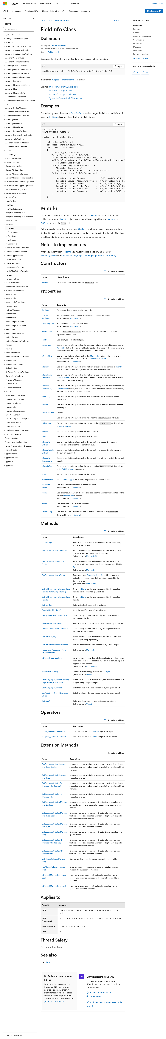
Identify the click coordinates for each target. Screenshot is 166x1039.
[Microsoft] (5, 3)
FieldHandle (47, 331)
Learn (43, 20)
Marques (44, 1037)
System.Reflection (59, 45)
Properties (137, 43)
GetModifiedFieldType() (51, 610)
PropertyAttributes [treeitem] (13, 403)
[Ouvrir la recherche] (148, 3)
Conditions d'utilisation (12, 1037)
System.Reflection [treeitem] (12, 34)
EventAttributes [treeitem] (11, 201)
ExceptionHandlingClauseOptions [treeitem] (19, 216)
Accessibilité (31, 1037)
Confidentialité (92, 1033)
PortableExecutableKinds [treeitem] (15, 395)
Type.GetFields (77, 113)
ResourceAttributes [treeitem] (13, 422)
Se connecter (157, 3)
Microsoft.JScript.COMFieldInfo (63, 86)
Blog (64, 1033)
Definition (137, 25)
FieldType (45, 339)
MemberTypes (68, 479)
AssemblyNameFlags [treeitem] (13, 123)
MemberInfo (68, 79)
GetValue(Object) (49, 255)
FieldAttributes (65, 426)
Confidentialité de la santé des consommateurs (122, 1033)
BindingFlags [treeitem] (10, 154)
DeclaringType (48, 323)
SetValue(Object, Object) (52, 687)
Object (55, 79)
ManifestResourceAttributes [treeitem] (17, 286)
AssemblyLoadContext (96, 358)
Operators (137, 50)
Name (44, 503)
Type (75, 567)
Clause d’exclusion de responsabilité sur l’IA (21, 1033)
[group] (83, 164)
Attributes (46, 310)
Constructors (138, 39)
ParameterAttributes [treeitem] (13, 380)
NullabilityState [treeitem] (11, 368)
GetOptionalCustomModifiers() (54, 615)
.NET (50, 20)
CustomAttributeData (96, 575)
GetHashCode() (48, 605)
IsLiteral (45, 404)
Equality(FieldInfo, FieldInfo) (53, 731)
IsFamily (45, 366)
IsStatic (45, 474)
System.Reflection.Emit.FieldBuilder (65, 98)
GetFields (111, 219)
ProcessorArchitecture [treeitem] (14, 399)
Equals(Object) (48, 542)
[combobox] (20, 24)
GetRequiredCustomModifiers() (55, 628)
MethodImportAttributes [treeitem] (15, 325)
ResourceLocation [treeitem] (12, 426)
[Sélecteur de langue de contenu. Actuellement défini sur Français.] (9, 1027)
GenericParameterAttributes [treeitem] (17, 247)
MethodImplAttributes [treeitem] (14, 321)
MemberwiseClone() (50, 671)
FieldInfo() (46, 282)
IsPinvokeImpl (47, 423)
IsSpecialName (48, 466)
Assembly (61, 347)
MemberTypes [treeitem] (11, 306)
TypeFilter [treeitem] (9, 461)
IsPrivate (45, 431)
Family (119, 366)
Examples (137, 29)
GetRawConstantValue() (51, 623)
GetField (44, 223)
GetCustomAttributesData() (53, 575)
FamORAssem (62, 388)
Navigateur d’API (62, 20)
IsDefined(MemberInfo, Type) (54, 886)
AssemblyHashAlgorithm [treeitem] (15, 96)
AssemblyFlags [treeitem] (11, 89)
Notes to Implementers (142, 36)
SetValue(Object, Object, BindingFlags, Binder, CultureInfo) (88, 255)
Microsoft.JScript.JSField (60, 90)
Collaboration (77, 1033)
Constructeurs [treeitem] (13, 232)
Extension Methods (141, 54)
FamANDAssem (63, 377)
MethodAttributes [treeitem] (12, 310)
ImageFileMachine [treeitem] (13, 259)
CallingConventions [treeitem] (13, 158)
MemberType (47, 479)
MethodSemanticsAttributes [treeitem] (17, 341)
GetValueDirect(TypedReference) (55, 644)
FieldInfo (53, 116)
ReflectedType (47, 511)
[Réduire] (33, 18)
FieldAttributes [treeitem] (11, 220)
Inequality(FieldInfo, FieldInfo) (54, 736)
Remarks (136, 32)
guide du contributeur (54, 1001)
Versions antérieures (50, 1033)
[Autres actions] (123, 20)
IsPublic (45, 436)
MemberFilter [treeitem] (11, 294)
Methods (137, 47)
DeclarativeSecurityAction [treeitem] (16, 189)
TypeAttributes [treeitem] (11, 449)
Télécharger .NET (154, 11)
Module (45, 492)
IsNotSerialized (48, 412)
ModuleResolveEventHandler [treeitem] (17, 356)
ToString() (46, 701)
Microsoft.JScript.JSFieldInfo (62, 94)
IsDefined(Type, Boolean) (52, 658)
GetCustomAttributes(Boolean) (54, 550)
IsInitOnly (46, 396)
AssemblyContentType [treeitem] (14, 57)
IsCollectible (47, 356)
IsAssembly (46, 345)
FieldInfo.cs (52, 52)
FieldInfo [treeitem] (11, 228)
